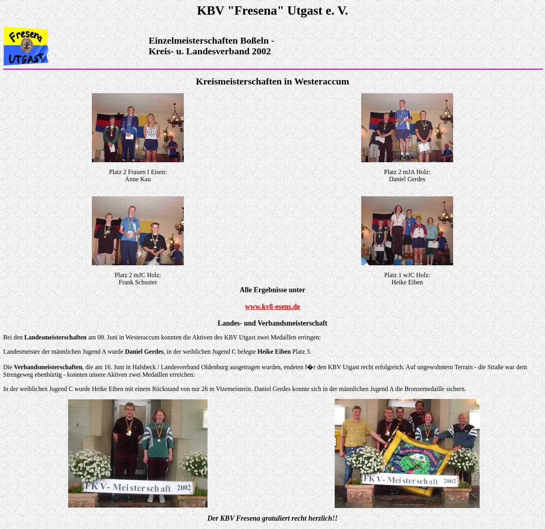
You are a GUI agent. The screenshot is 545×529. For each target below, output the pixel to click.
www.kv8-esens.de (272, 306)
